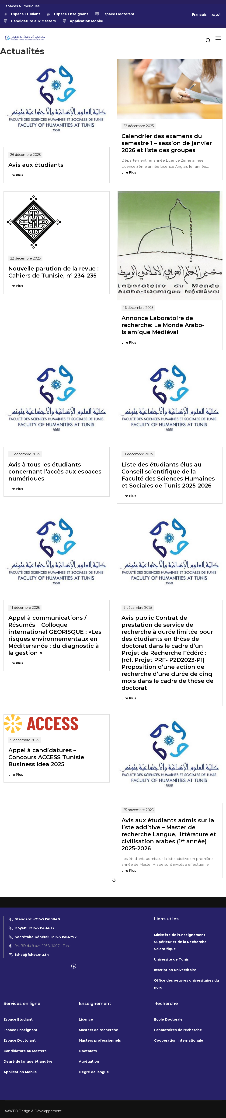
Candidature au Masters (24, 1051)
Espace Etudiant (21, 14)
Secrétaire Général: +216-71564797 (42, 937)
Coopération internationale (178, 1040)
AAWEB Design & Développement (33, 1111)
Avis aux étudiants (35, 164)
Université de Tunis (171, 959)
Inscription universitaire (175, 970)
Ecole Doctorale (168, 1019)
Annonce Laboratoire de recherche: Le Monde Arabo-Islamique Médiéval (163, 325)
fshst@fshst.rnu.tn (28, 955)
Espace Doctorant (115, 14)
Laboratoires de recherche (178, 1030)
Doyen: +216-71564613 (31, 928)
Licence (86, 1019)
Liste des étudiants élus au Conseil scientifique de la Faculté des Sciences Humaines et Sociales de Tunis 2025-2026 (168, 475)
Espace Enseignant (67, 14)
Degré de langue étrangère (27, 1061)
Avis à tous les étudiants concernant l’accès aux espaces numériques (54, 471)
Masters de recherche (98, 1030)
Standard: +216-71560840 (34, 919)
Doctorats (88, 1051)
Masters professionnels (100, 1040)
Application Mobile (83, 21)
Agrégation (89, 1061)
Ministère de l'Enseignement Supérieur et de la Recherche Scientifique (180, 942)
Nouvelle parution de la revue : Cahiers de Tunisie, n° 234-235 (53, 272)
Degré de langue (94, 1072)
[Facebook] (73, 966)
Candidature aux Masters (29, 21)
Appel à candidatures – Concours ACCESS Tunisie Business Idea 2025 (46, 757)
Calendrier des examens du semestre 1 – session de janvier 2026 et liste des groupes (167, 143)
